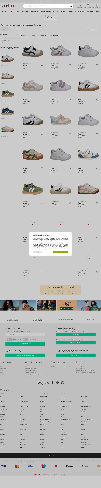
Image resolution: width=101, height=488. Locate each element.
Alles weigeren (37, 252)
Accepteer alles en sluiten (60, 252)
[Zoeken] (71, 6)
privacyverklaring (46, 249)
